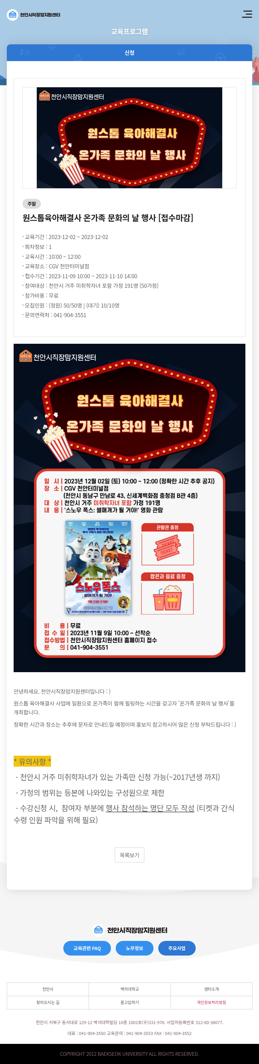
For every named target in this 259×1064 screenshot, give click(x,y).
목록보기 (130, 855)
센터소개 (211, 989)
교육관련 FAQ (87, 948)
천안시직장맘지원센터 (40, 15)
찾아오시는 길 (48, 1002)
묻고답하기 (129, 1002)
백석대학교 (129, 989)
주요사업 (176, 948)
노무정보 (134, 948)
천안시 (47, 989)
